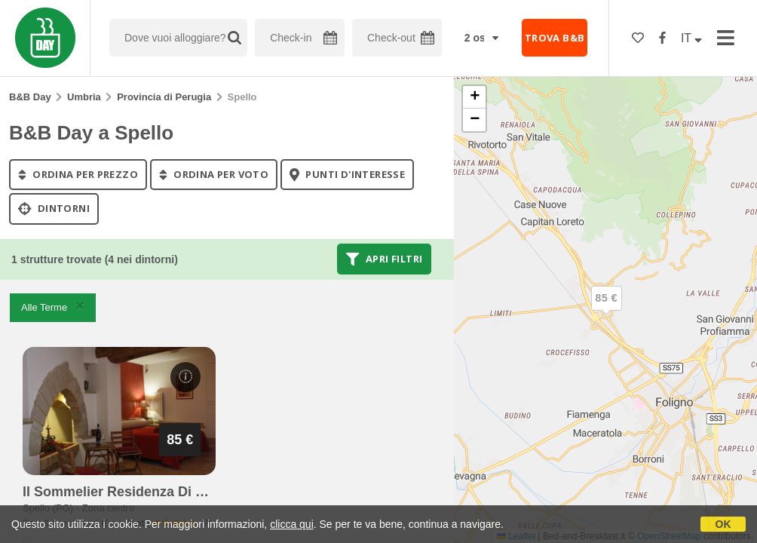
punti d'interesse (347, 174)
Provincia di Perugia (164, 97)
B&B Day (30, 97)
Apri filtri (384, 258)
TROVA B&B (555, 37)
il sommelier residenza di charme (134, 491)
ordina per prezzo (78, 174)
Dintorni (54, 209)
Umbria (84, 97)
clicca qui (292, 524)
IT (691, 38)
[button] (606, 310)
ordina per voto (213, 174)
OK (723, 524)
